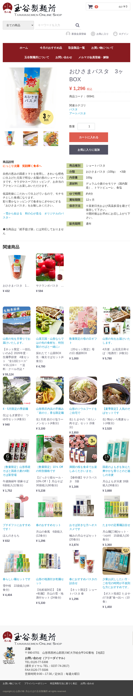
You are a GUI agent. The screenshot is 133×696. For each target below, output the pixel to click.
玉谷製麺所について (36, 57)
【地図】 (100, 652)
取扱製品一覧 (76, 47)
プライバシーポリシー (35, 683)
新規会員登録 (75, 33)
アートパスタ (77, 113)
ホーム (24, 47)
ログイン (120, 33)
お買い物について (102, 47)
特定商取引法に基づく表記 (63, 683)
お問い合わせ (63, 57)
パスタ (73, 109)
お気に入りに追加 (89, 149)
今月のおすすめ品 (51, 47)
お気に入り (99, 33)
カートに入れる (88, 137)
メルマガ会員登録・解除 (93, 57)
